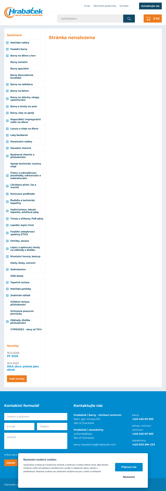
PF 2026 (12, 356)
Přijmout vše (128, 467)
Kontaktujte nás (150, 6)
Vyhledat (129, 18)
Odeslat (10, 462)
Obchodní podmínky (16, 484)
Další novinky (16, 378)
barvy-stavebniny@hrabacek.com (95, 444)
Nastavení (129, 477)
